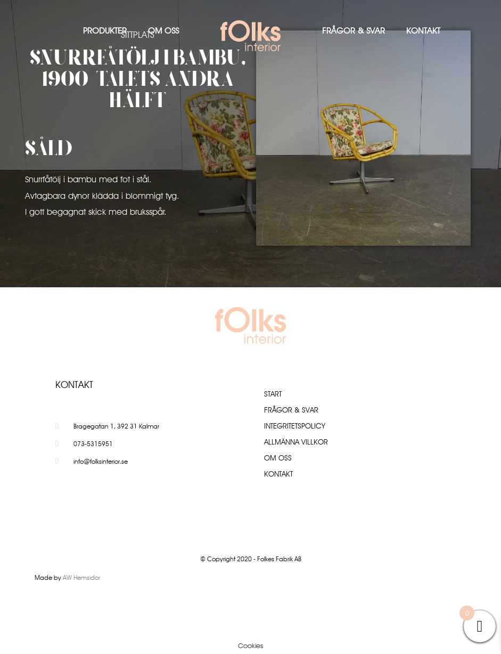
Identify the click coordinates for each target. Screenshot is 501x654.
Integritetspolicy (294, 426)
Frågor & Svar (353, 31)
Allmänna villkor (296, 442)
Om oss (163, 31)
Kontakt (423, 31)
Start (273, 394)
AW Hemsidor (81, 578)
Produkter (105, 31)
